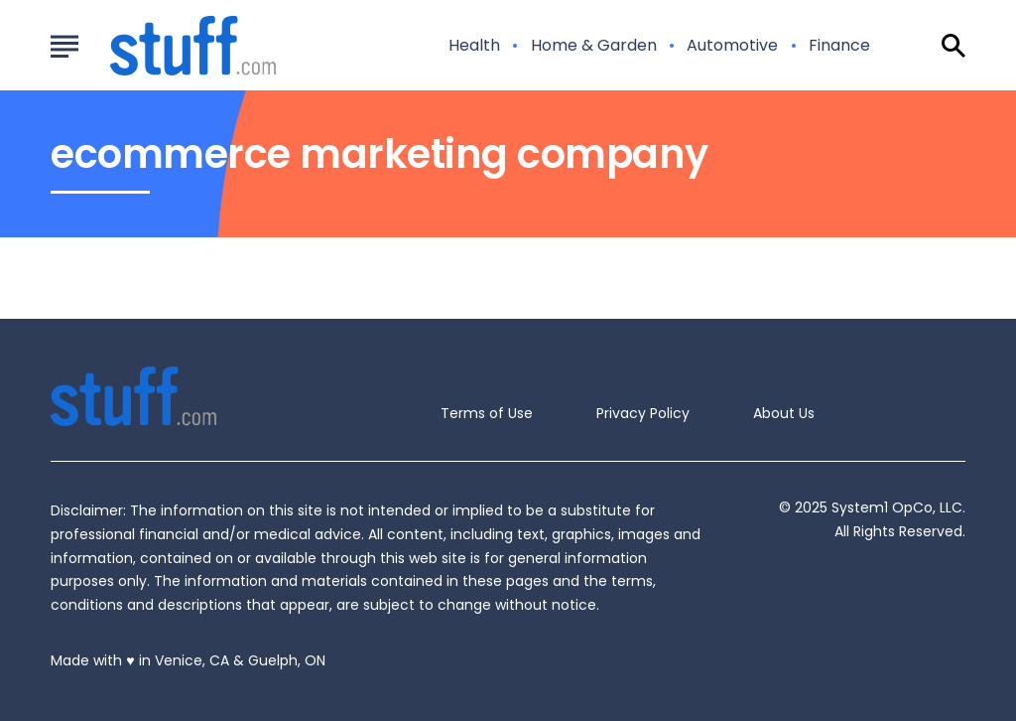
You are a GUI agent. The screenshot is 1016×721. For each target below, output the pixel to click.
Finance (839, 46)
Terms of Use (487, 413)
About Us (784, 413)
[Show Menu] (64, 44)
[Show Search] (953, 46)
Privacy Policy (643, 413)
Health (474, 46)
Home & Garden (594, 46)
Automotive (732, 46)
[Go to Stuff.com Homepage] (169, 45)
